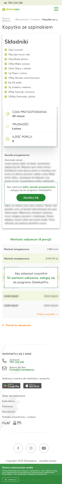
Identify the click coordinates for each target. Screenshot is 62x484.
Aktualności (22, 19)
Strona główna (6, 19)
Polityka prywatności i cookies (19, 417)
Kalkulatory (8, 401)
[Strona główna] (11, 9)
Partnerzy (7, 406)
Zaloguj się (31, 197)
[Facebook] (18, 448)
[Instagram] (31, 448)
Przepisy (35, 19)
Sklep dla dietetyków (13, 396)
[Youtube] (43, 448)
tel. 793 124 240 (13, 2)
